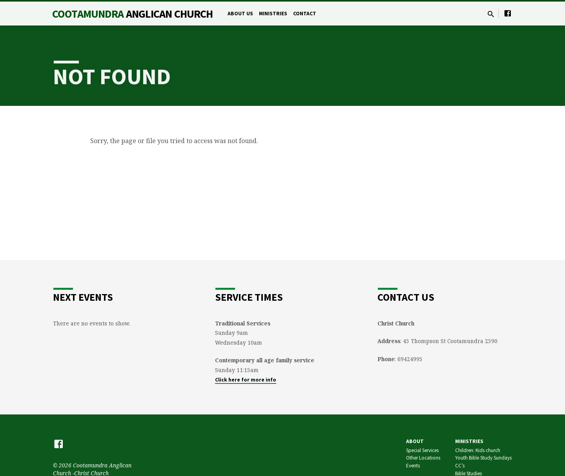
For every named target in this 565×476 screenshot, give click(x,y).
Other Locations (423, 457)
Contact (304, 13)
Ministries (273, 13)
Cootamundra (132, 14)
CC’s (460, 465)
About (415, 441)
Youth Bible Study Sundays (483, 457)
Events (413, 465)
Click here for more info (245, 379)
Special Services (422, 450)
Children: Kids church (477, 450)
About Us (240, 13)
